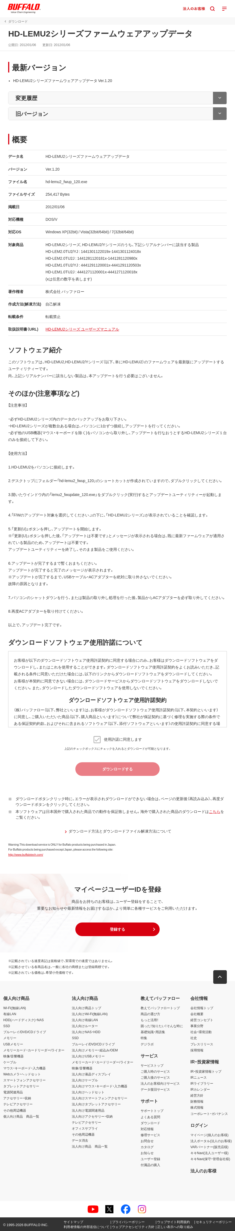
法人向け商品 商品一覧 (90, 1146)
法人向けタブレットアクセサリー (96, 1104)
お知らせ (147, 1152)
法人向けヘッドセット (88, 1092)
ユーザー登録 (150, 1158)
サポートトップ (152, 1110)
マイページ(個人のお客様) (209, 1134)
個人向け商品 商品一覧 (21, 1116)
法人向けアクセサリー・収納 (92, 1116)
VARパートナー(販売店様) (209, 1146)
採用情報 (196, 1050)
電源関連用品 (13, 1092)
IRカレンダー (200, 1089)
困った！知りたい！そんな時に (162, 1025)
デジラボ (147, 1044)
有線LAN (9, 1013)
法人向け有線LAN (85, 1019)
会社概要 (196, 1013)
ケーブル (9, 1062)
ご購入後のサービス (155, 1077)
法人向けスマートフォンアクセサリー (99, 1098)
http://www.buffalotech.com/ (25, 854)
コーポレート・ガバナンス (209, 1113)
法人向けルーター (85, 1025)
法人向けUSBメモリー (88, 1056)
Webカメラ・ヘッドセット (22, 1074)
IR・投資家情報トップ (205, 1071)
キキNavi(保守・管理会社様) (210, 1158)
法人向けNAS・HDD (86, 1031)
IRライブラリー (201, 1083)
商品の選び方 (150, 1013)
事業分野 (196, 1025)
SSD (6, 1025)
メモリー (9, 1037)
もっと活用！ (150, 1019)
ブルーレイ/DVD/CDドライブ (24, 1031)
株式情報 (196, 1107)
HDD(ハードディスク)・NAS (23, 1019)
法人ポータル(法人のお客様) (211, 1140)
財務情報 (196, 1101)
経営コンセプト (201, 1019)
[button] (117, 929)
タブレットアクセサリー (21, 1086)
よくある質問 (150, 1116)
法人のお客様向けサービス (160, 1083)
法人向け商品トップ (86, 1007)
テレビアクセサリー (18, 1104)
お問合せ (147, 1140)
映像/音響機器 (13, 1056)
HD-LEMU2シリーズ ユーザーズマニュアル (82, 329)
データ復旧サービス (155, 1089)
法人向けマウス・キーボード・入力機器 (99, 1086)
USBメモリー (13, 1044)
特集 (144, 1037)
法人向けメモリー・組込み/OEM (95, 1050)
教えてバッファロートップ (160, 1007)
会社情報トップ (201, 1007)
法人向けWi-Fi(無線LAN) (89, 1013)
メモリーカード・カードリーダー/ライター (33, 1050)
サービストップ (152, 1065)
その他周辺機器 (14, 1110)
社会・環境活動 (201, 1031)
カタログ (147, 1146)
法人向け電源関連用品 (88, 1110)
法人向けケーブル (85, 1080)
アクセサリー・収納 (17, 1098)
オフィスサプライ (85, 1128)
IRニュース (198, 1077)
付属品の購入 (150, 1164)
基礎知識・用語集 (153, 1031)
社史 (193, 1037)
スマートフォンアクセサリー (24, 1080)
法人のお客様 (203, 1170)
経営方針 (196, 1095)
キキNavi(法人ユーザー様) (209, 1152)
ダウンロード (150, 1122)
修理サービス (150, 1134)
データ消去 (80, 1140)
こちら (214, 811)
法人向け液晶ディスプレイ (91, 1074)
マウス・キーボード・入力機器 (24, 1068)
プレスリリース (201, 1044)
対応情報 (147, 1128)
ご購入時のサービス (155, 1071)
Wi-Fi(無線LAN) (14, 1007)
